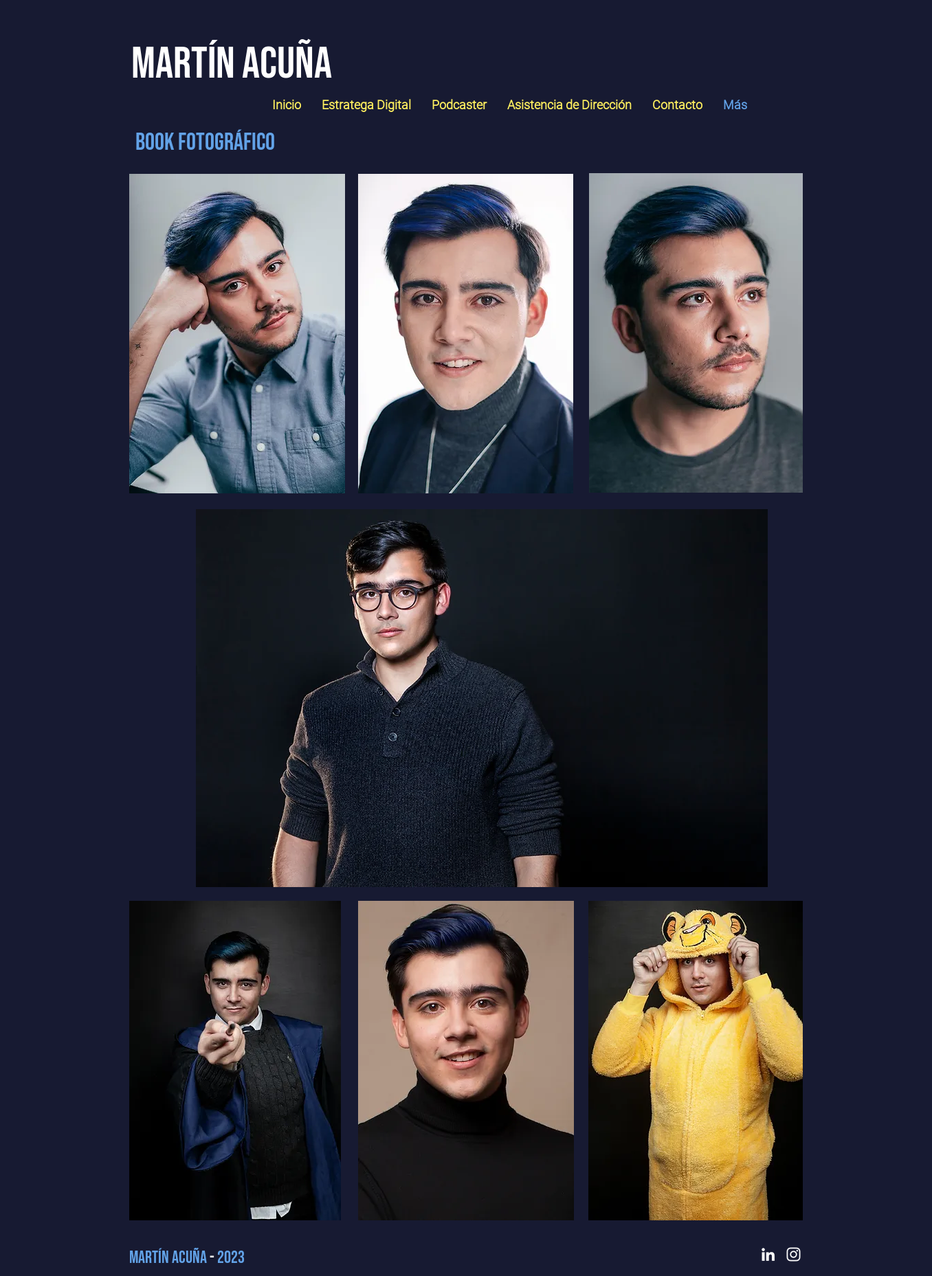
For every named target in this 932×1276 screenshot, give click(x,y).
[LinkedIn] (768, 1254)
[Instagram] (793, 1254)
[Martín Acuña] (231, 64)
